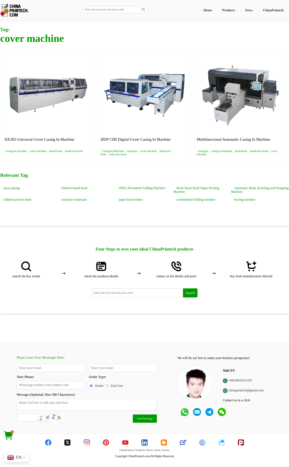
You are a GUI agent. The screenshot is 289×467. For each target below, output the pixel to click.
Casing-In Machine (113, 151)
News (249, 10)
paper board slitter (131, 199)
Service (166, 450)
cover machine (37, 151)
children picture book (17, 199)
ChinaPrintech (273, 10)
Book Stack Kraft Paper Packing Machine (196, 189)
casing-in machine (16, 151)
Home (207, 10)
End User (117, 385)
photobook (241, 151)
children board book (74, 188)
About (157, 450)
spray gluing (11, 188)
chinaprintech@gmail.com (246, 390)
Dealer (99, 385)
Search (190, 293)
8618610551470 (241, 380)
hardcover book (74, 151)
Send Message (145, 418)
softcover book (118, 154)
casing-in (132, 151)
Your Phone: (25, 377)
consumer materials (74, 199)
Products (228, 10)
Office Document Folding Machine (142, 188)
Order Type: (97, 377)
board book (55, 151)
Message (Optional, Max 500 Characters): (46, 394)
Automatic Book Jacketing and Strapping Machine (260, 189)
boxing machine (244, 199)
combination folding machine (195, 199)
